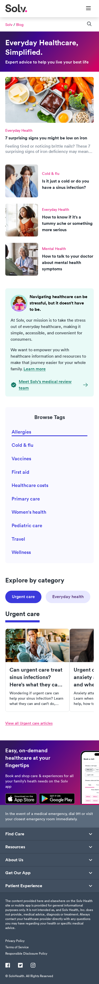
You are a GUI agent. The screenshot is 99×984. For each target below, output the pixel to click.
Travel (18, 539)
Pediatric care (27, 525)
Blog (19, 24)
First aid (20, 472)
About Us (14, 860)
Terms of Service (17, 947)
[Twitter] (20, 966)
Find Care (14, 834)
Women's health (29, 512)
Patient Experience (23, 886)
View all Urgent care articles (29, 723)
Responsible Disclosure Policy (26, 953)
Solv (8, 24)
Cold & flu (22, 445)
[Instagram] (33, 966)
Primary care (26, 499)
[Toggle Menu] (85, 8)
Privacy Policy (15, 941)
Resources (15, 847)
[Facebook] (7, 966)
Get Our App (18, 873)
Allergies (21, 432)
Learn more (34, 369)
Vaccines (21, 458)
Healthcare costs (30, 485)
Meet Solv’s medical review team (45, 385)
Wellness (21, 552)
